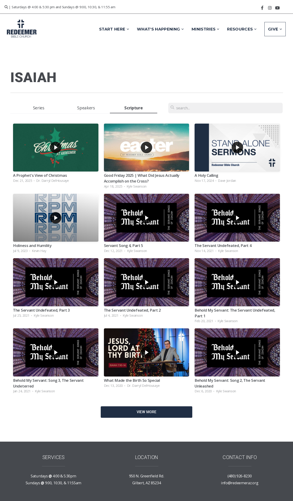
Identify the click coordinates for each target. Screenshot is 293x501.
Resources (242, 29)
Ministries (205, 29)
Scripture (133, 108)
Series (38, 108)
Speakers (86, 108)
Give (275, 29)
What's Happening (160, 29)
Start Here (114, 29)
